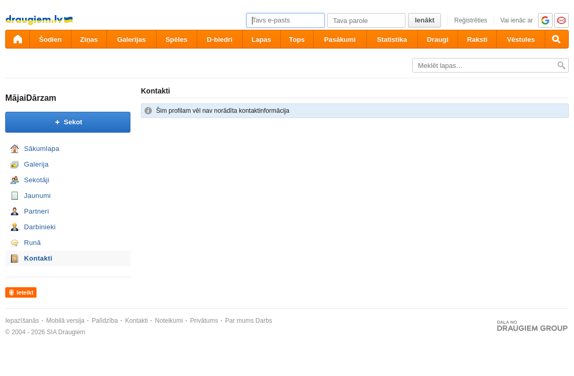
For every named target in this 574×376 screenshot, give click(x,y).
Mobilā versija (65, 320)
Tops (297, 39)
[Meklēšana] (557, 39)
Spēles (176, 39)
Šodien (50, 39)
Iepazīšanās (22, 320)
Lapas (261, 39)
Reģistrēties (470, 20)
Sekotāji (37, 180)
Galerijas (131, 39)
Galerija (36, 164)
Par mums (239, 320)
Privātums (204, 320)
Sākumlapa (41, 148)
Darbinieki (40, 227)
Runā (32, 242)
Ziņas (89, 39)
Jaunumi (37, 195)
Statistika (392, 39)
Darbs (264, 320)
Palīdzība (105, 320)
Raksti (477, 39)
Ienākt (425, 20)
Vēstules (520, 39)
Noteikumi (169, 320)
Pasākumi (340, 39)
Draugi (437, 39)
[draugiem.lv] (17, 39)
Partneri (36, 211)
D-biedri (219, 39)
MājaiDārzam (30, 97)
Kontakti (38, 258)
